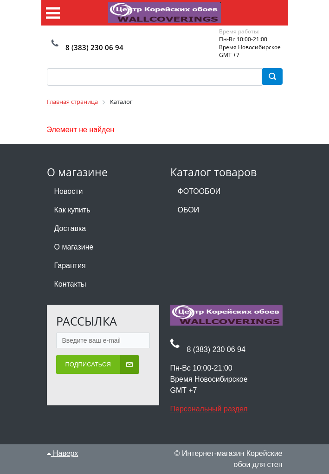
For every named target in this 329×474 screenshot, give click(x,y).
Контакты (70, 284)
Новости (68, 191)
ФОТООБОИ (199, 191)
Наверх (62, 453)
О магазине (74, 247)
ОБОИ (189, 210)
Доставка (70, 228)
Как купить (72, 210)
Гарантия (70, 265)
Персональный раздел (209, 409)
